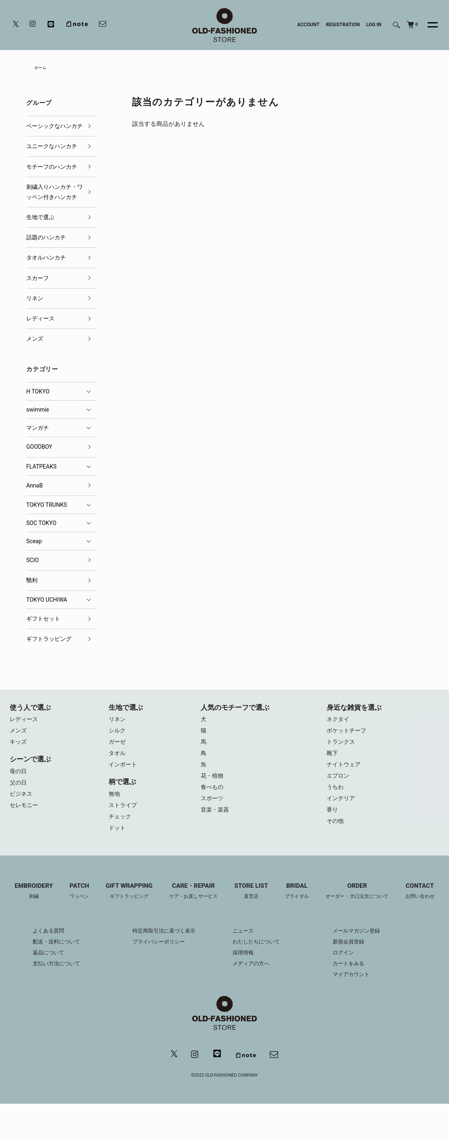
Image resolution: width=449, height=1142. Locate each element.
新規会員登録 (354, 979)
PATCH (94, 900)
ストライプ (124, 811)
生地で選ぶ (40, 218)
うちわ (336, 793)
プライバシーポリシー (156, 979)
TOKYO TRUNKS (46, 506)
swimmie (37, 411)
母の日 (19, 775)
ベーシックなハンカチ (54, 127)
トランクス (342, 745)
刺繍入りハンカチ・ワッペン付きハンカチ (54, 193)
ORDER (388, 900)
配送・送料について (48, 979)
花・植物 (213, 781)
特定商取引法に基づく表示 (161, 968)
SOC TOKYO (41, 524)
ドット (118, 835)
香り (333, 818)
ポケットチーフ (348, 733)
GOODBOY (39, 448)
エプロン (339, 781)
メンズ (34, 340)
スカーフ (37, 279)
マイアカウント (357, 1011)
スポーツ (213, 805)
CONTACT (224, 928)
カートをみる (354, 1001)
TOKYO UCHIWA (46, 601)
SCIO (32, 561)
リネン (34, 299)
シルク (118, 733)
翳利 (32, 582)
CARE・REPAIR (215, 900)
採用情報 (244, 990)
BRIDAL (324, 900)
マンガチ (37, 429)
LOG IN (374, 24)
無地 (115, 799)
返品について (40, 990)
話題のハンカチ (46, 239)
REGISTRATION (343, 24)
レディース (40, 320)
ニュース (244, 968)
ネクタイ (339, 721)
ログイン (349, 990)
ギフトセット (43, 620)
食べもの (213, 793)
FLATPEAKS (41, 467)
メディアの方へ (252, 1001)
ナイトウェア (345, 769)
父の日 (19, 787)
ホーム (41, 68)
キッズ (19, 745)
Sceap (34, 542)
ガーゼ (118, 745)
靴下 (333, 757)
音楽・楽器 (216, 818)
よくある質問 (40, 968)
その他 (336, 830)
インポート (124, 769)
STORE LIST (276, 900)
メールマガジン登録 (363, 968)
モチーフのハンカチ (51, 168)
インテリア (342, 805)
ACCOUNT (308, 24)
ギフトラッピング (48, 640)
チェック (121, 823)
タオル (118, 757)
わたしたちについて (258, 979)
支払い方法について (48, 1001)
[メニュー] (428, 25)
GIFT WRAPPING (147, 900)
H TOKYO (38, 393)
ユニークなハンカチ (51, 147)
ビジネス (22, 799)
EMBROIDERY (47, 900)
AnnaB (34, 486)
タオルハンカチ (46, 259)
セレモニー (25, 811)
